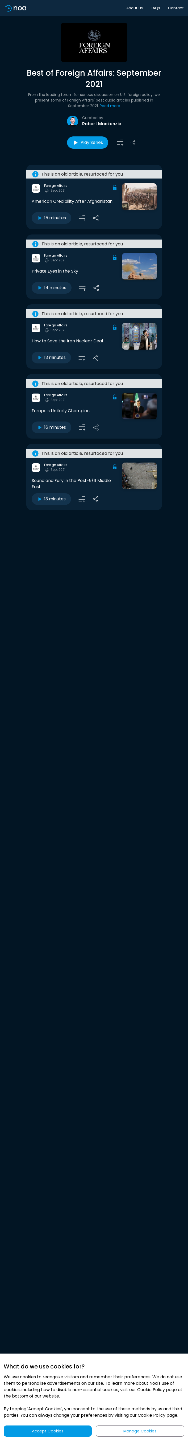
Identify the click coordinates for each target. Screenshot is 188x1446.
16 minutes (51, 427)
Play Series (87, 142)
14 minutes (51, 288)
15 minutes (51, 218)
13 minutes (51, 357)
